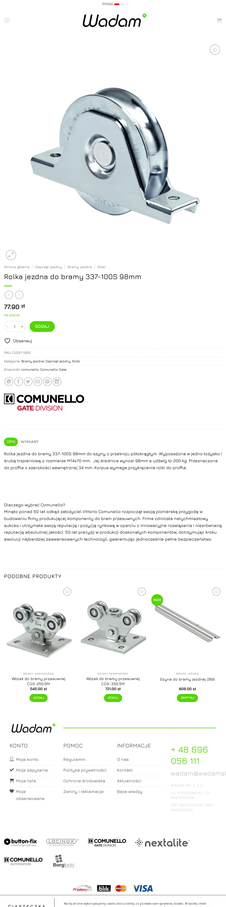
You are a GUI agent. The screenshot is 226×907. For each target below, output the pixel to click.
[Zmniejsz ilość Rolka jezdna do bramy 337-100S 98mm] (7, 326)
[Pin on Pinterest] (47, 381)
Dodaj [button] (38, 698)
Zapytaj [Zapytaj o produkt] (187, 698)
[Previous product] (19, 295)
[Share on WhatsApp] (9, 381)
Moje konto (92, 898)
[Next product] (9, 295)
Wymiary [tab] (30, 442)
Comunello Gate (53, 369)
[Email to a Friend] (37, 381)
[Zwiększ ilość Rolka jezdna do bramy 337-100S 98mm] (22, 326)
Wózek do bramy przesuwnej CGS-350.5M (113, 681)
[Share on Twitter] (28, 381)
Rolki (102, 267)
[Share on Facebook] (18, 381)
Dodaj (42, 326)
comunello (29, 369)
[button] (7, 20)
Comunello (52, 504)
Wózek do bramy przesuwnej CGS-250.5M (38, 681)
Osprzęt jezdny (48, 267)
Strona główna (16, 267)
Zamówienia (134, 898)
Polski (112, 4)
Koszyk (113, 898)
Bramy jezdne (80, 267)
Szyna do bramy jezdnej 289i (187, 679)
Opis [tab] (11, 442)
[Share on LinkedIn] (57, 381)
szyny (99, 453)
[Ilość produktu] (14, 326)
